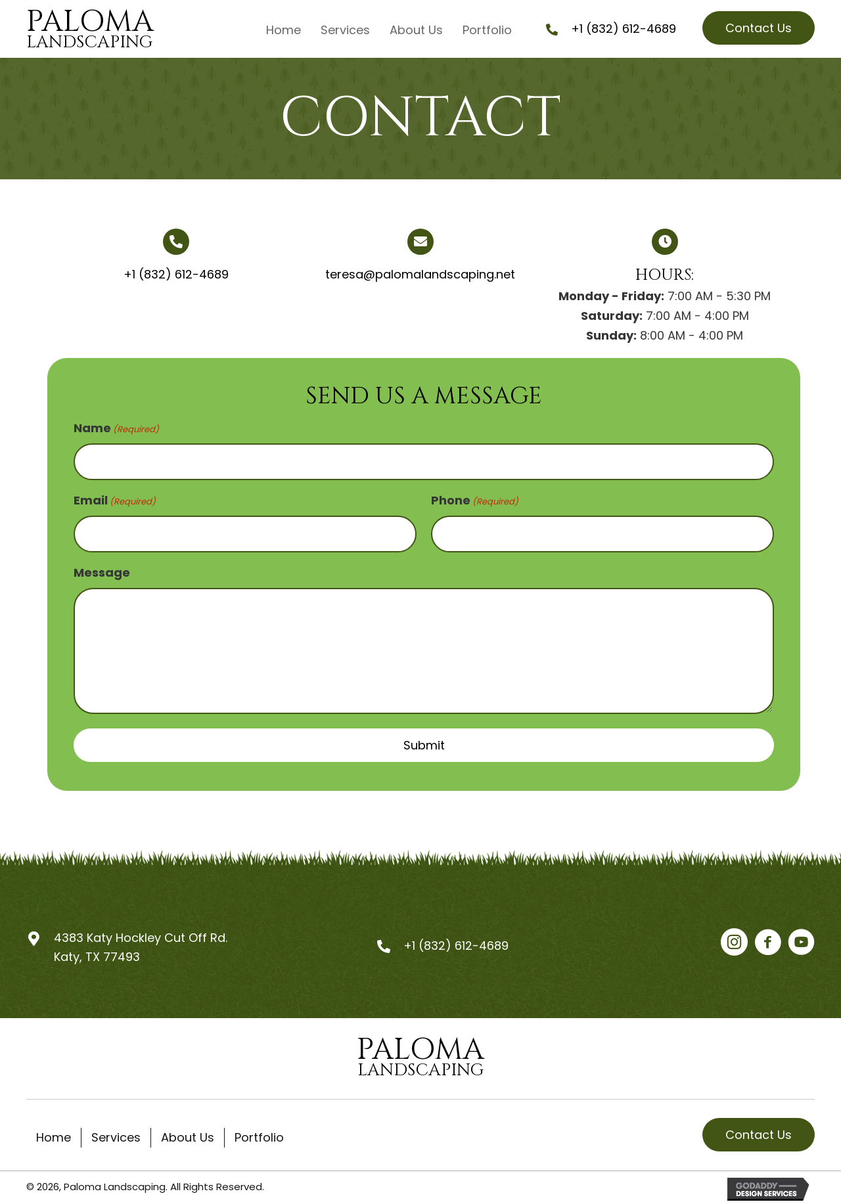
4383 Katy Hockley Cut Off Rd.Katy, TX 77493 (140, 944)
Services (116, 1134)
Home (53, 1134)
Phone (474, 499)
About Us (187, 1134)
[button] (758, 28)
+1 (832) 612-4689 (623, 28)
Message (102, 569)
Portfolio (259, 1134)
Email (115, 499)
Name (116, 428)
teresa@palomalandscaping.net (420, 274)
